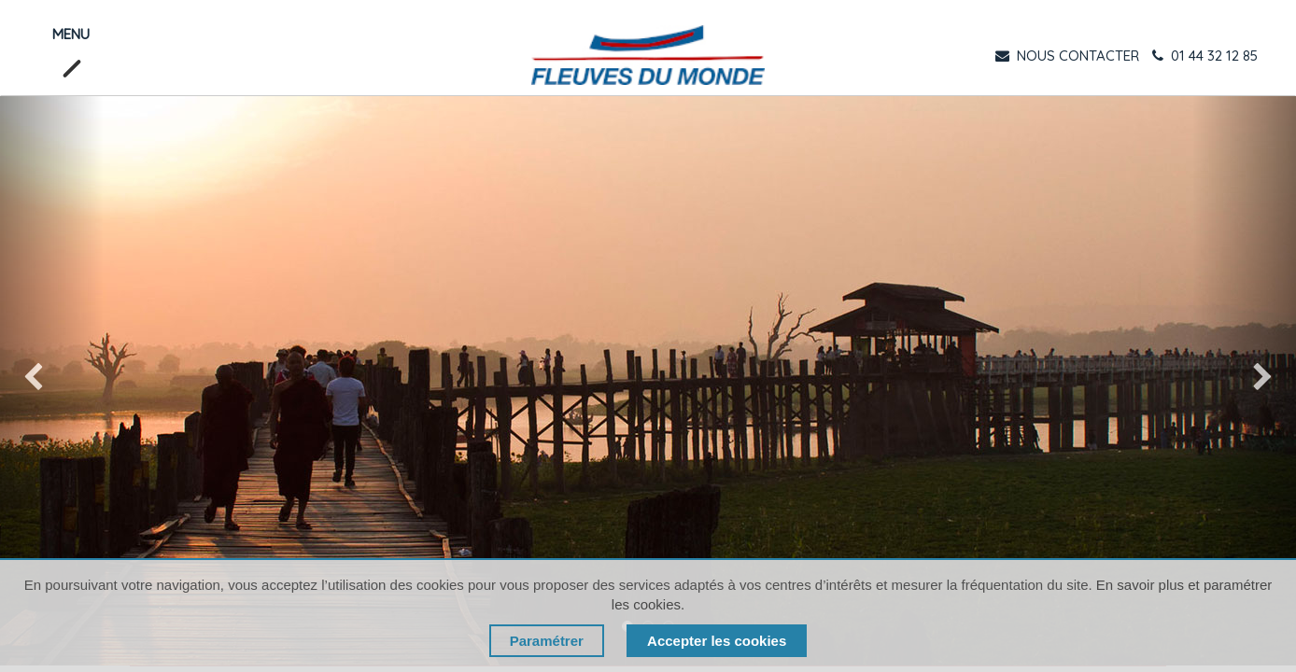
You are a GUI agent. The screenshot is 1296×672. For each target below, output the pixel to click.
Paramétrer (547, 641)
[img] (52, 380)
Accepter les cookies (716, 641)
